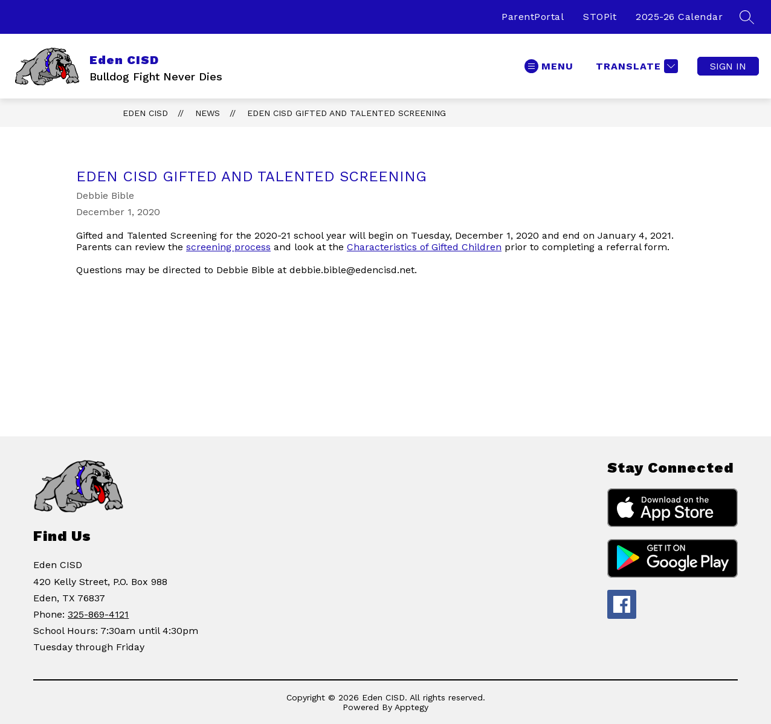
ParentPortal (533, 16)
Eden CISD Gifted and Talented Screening (346, 113)
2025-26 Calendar (679, 16)
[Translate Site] (635, 66)
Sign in (728, 66)
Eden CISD (145, 113)
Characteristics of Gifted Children (424, 247)
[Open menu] (548, 66)
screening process (228, 247)
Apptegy (411, 707)
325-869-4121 (98, 614)
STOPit (599, 16)
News (207, 113)
